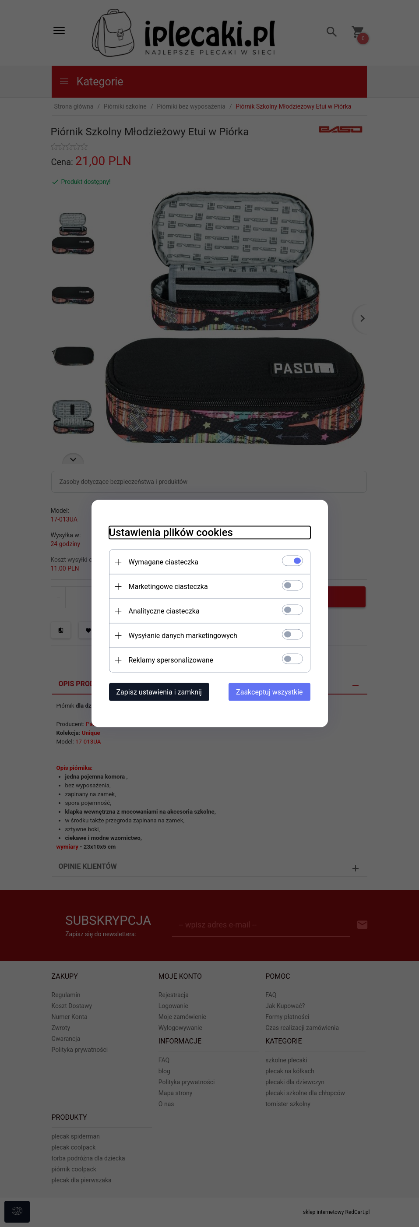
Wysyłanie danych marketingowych (183, 635)
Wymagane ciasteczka (164, 562)
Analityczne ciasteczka (164, 611)
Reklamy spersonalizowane (171, 660)
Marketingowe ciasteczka (168, 586)
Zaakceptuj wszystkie (269, 692)
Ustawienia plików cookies (171, 532)
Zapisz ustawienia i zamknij (159, 692)
